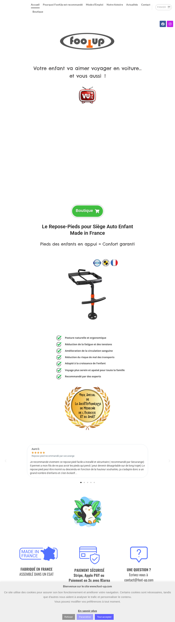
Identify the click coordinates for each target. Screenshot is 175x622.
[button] (163, 7)
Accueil (35, 4)
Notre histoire (115, 4)
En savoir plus (87, 610)
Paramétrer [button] (85, 617)
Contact (145, 4)
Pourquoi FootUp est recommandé (63, 4)
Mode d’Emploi (94, 4)
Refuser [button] (68, 617)
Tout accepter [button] (104, 617)
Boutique (38, 11)
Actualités (132, 4)
